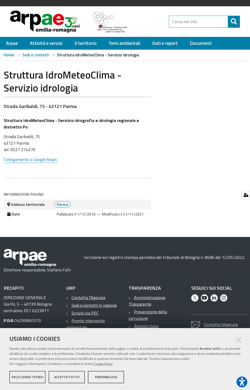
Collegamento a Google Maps (30, 161)
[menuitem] (12, 45)
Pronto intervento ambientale (85, 326)
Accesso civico (146, 328)
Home (9, 57)
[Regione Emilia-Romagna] (158, 23)
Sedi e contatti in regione (94, 307)
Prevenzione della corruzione (148, 317)
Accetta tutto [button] (66, 377)
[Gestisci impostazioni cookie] (246, 195)
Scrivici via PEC (85, 315)
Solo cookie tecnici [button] (28, 377)
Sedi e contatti (35, 57)
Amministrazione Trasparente (147, 302)
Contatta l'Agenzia (88, 299)
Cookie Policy (103, 364)
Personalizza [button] (106, 377)
